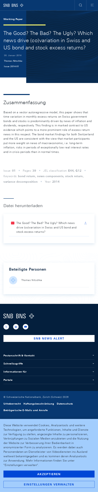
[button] (80, 5)
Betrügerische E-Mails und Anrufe (25, 410)
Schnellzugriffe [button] (49, 363)
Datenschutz (65, 403)
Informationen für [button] (49, 372)
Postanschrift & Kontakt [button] (49, 355)
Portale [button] (49, 380)
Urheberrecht (12, 403)
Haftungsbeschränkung (38, 403)
